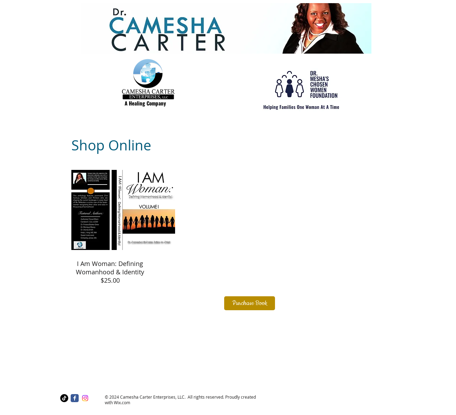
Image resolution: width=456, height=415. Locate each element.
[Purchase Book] (249, 303)
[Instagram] (85, 398)
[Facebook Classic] (75, 398)
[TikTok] (64, 398)
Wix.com (122, 402)
